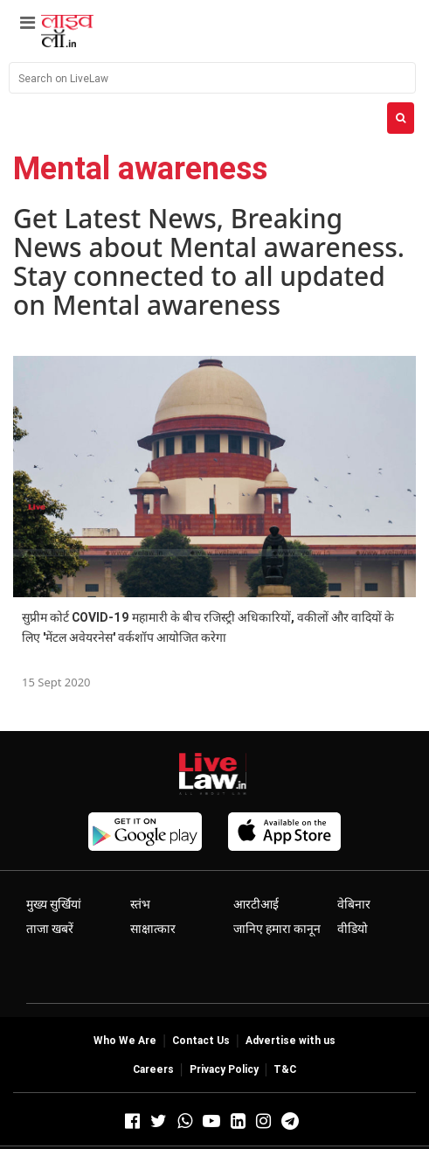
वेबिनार (353, 904)
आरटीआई (256, 904)
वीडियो (352, 929)
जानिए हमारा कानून (277, 929)
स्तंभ (140, 904)
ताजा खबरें (49, 929)
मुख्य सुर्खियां (53, 904)
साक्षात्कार (153, 929)
